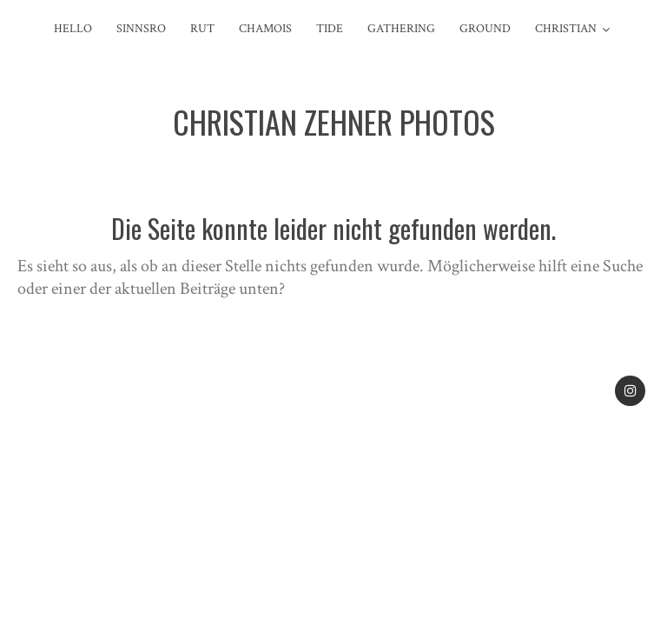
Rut (202, 29)
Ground (485, 29)
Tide (329, 29)
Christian (566, 29)
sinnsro (141, 29)
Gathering (401, 29)
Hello (73, 29)
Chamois (265, 29)
